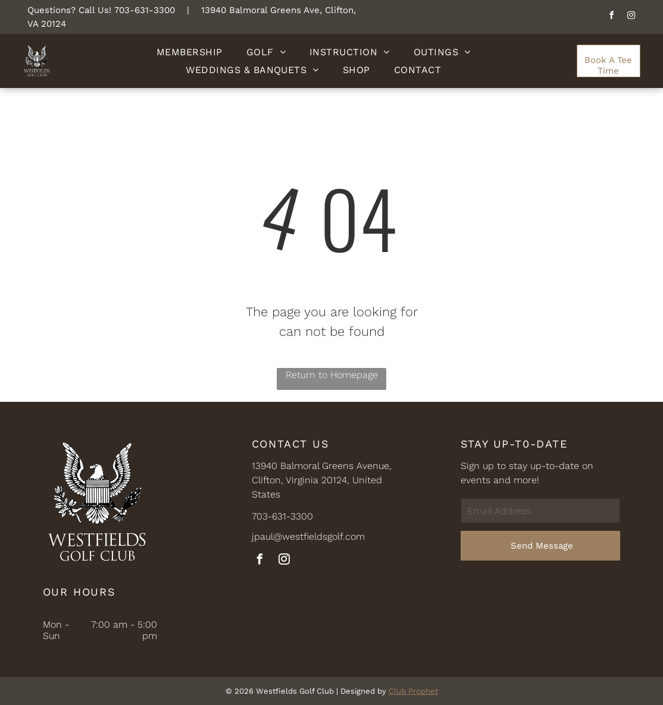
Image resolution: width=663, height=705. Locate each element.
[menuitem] (189, 52)
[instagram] (631, 17)
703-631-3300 (144, 10)
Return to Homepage (332, 374)
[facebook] (611, 17)
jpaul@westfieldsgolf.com (308, 536)
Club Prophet (413, 691)
